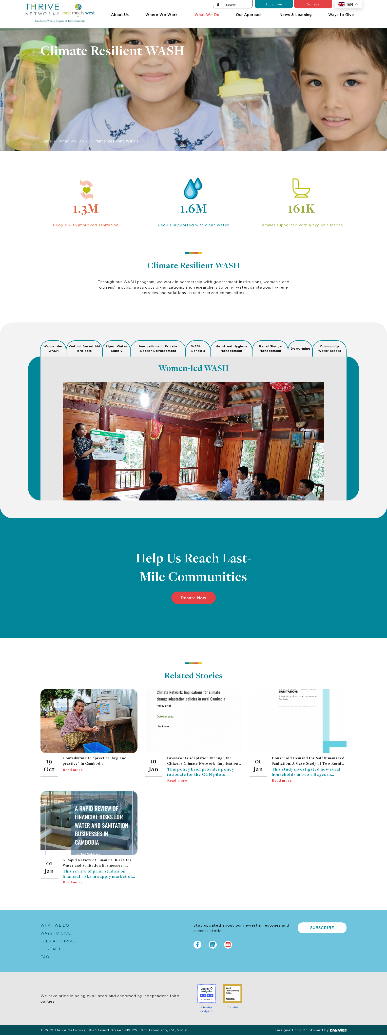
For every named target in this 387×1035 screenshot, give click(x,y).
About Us (120, 14)
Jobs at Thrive (57, 940)
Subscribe (273, 4)
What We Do (206, 14)
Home (46, 141)
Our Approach (249, 14)
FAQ (44, 956)
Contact (50, 948)
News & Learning (295, 14)
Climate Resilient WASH (112, 52)
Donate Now (193, 597)
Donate (313, 4)
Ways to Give (341, 14)
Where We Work (161, 14)
